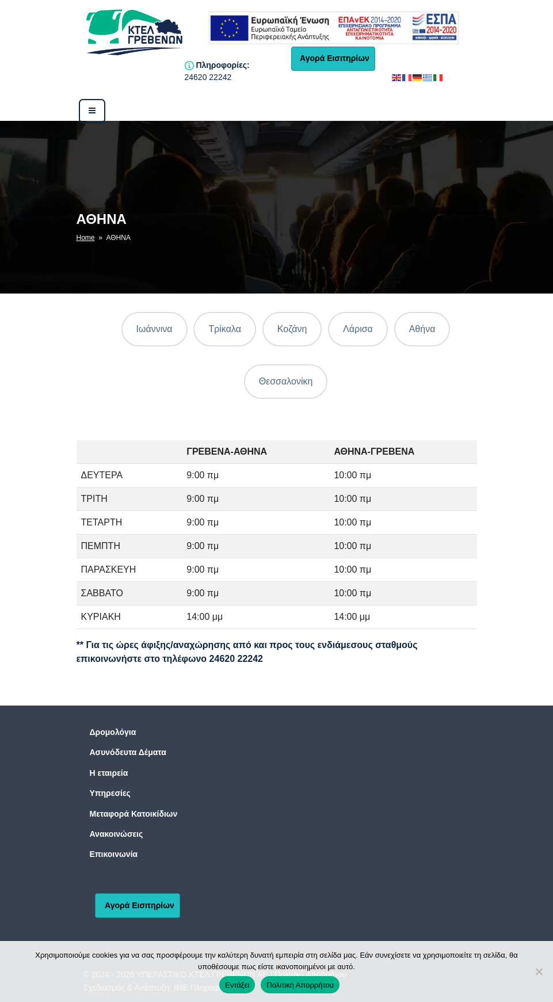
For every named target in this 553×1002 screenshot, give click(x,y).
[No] (538, 971)
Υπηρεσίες (110, 793)
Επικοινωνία (114, 854)
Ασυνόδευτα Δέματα (128, 752)
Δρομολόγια (113, 732)
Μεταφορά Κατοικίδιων (134, 813)
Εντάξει (237, 985)
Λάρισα (358, 329)
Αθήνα (422, 329)
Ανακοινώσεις (116, 834)
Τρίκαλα (224, 329)
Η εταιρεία (109, 773)
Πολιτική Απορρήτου (299, 985)
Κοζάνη (292, 329)
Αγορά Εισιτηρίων (333, 58)
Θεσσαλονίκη (286, 381)
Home (86, 238)
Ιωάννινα (154, 329)
